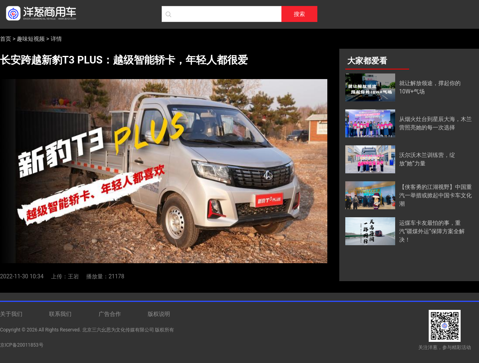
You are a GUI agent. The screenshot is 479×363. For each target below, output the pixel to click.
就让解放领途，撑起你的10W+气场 (430, 87)
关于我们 (11, 314)
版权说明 (159, 314)
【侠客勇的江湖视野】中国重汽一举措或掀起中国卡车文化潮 (435, 195)
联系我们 (60, 314)
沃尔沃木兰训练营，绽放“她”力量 (427, 159)
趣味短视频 (31, 39)
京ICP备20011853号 (22, 345)
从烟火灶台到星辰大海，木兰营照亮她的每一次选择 (435, 123)
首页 (5, 39)
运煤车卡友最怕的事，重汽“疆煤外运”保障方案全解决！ (432, 231)
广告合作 (110, 314)
